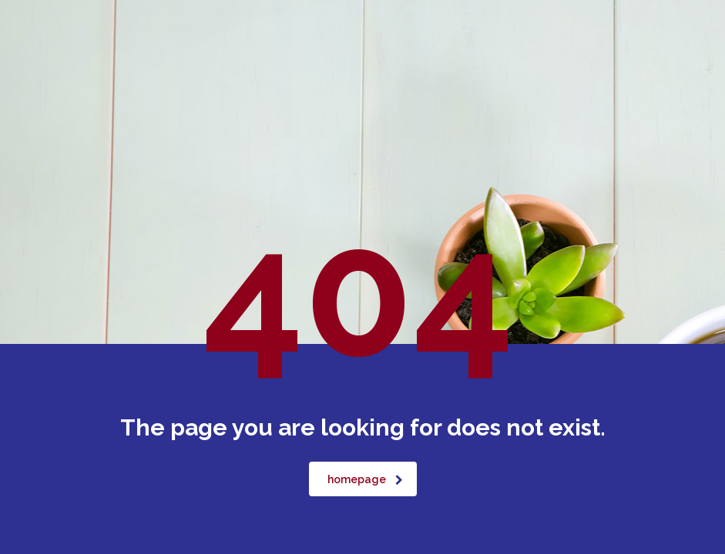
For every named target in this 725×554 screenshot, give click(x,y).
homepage (365, 479)
